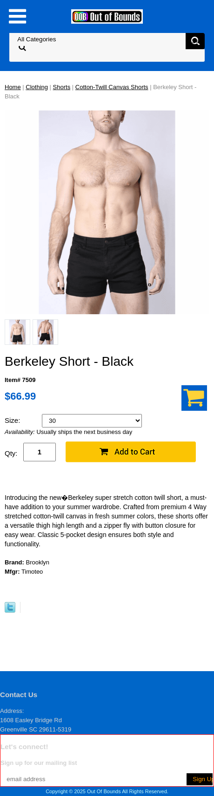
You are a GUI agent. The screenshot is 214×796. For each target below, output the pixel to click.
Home (13, 87)
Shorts (62, 87)
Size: (13, 420)
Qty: (11, 453)
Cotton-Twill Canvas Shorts (111, 87)
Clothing (37, 87)
